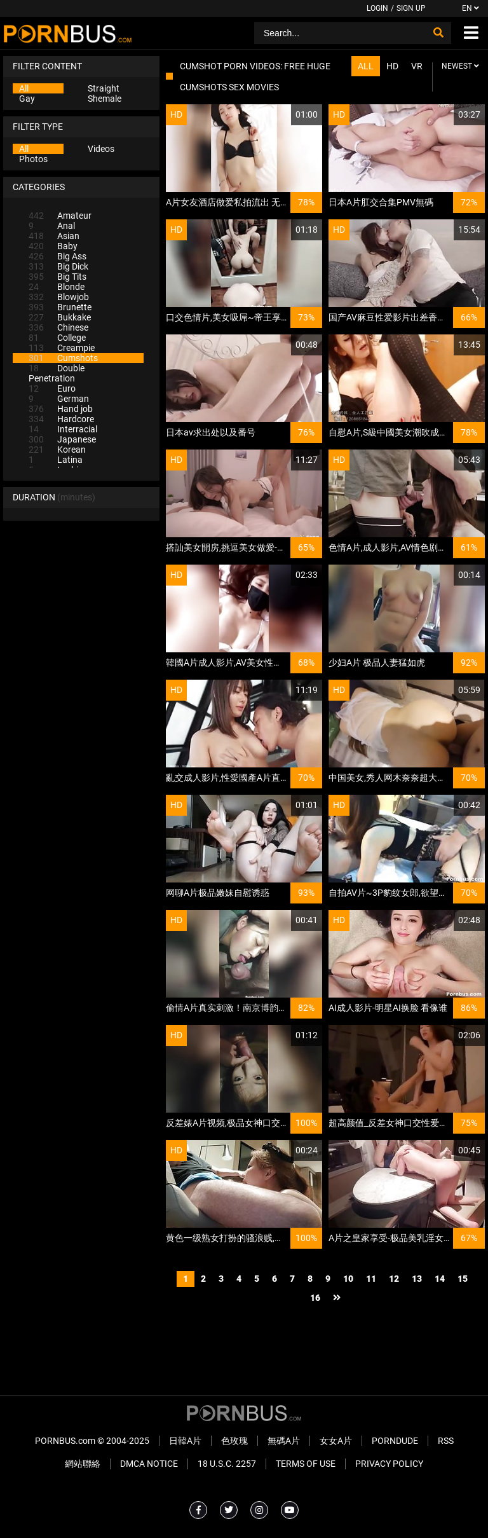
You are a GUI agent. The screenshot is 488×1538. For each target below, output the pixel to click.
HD (392, 66)
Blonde (57, 287)
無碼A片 (284, 1441)
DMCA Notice (149, 1464)
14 (440, 1279)
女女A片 (336, 1441)
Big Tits (57, 276)
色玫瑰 (234, 1441)
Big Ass (57, 256)
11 (371, 1279)
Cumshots (63, 358)
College (57, 338)
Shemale (104, 98)
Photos (33, 159)
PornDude (395, 1441)
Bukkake (60, 317)
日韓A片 (185, 1441)
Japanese (62, 439)
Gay (27, 98)
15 (463, 1279)
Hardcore (61, 419)
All (24, 88)
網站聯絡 (82, 1464)
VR (417, 66)
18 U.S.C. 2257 (227, 1464)
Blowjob (59, 297)
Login (377, 8)
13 (417, 1279)
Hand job (61, 409)
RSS (446, 1441)
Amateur (60, 215)
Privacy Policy (389, 1464)
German (59, 399)
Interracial (63, 429)
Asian (54, 236)
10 (348, 1279)
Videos (101, 149)
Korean (57, 449)
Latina (56, 460)
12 (394, 1279)
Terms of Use (306, 1464)
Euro (52, 388)
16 (315, 1298)
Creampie (62, 348)
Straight (103, 88)
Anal (52, 226)
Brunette (60, 307)
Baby (53, 246)
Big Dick (58, 266)
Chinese (58, 327)
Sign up (411, 8)
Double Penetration (57, 373)
